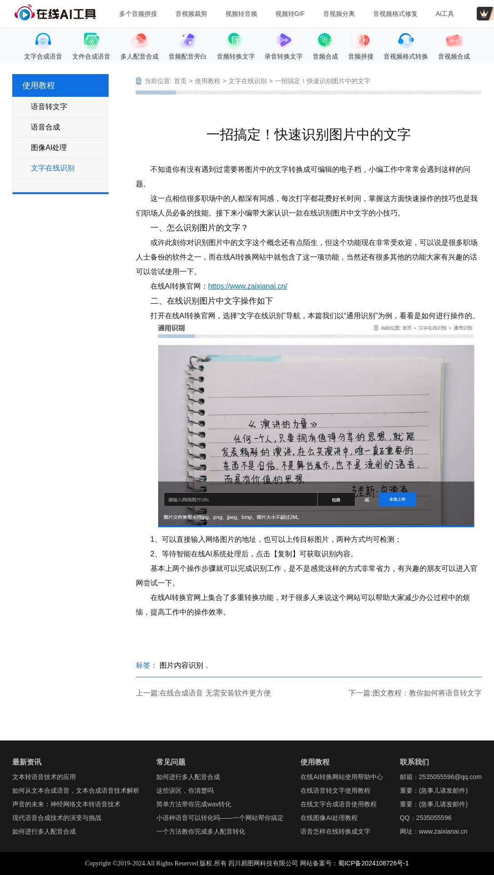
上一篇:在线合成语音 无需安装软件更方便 (203, 693)
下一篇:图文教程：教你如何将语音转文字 (415, 693)
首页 (180, 81)
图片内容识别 (181, 665)
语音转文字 (49, 106)
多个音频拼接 (138, 13)
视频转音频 (241, 13)
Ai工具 (445, 13)
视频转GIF (290, 13)
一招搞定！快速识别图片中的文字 (322, 81)
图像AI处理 (49, 147)
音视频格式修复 (395, 13)
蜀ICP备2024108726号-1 (373, 863)
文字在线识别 (53, 168)
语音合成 (45, 127)
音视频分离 (339, 13)
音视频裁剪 (191, 13)
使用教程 (207, 81)
